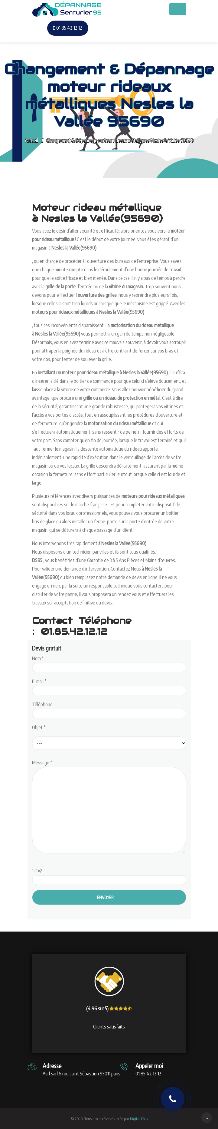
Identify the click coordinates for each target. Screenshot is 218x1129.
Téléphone (109, 709)
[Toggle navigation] (177, 9)
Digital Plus (139, 1118)
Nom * (109, 662)
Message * (109, 807)
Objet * (39, 727)
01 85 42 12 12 (67, 28)
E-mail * (109, 686)
